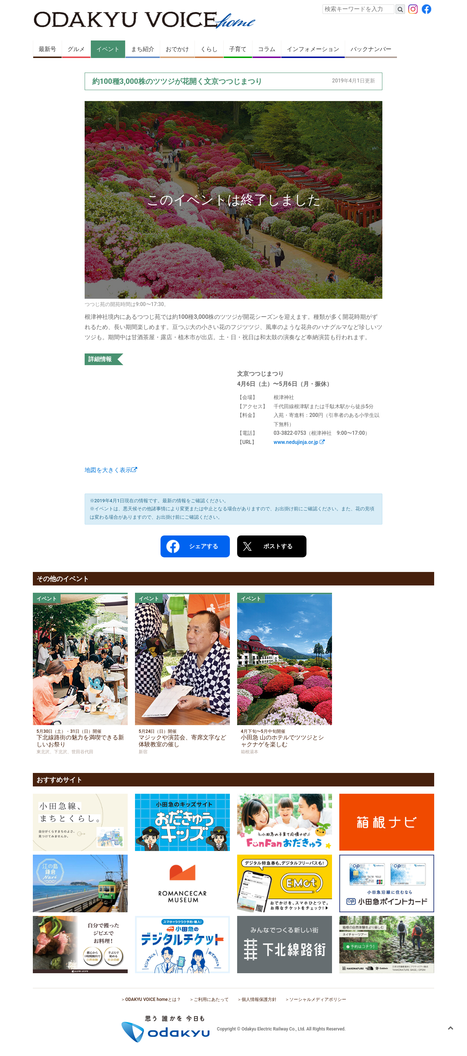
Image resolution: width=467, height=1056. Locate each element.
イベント (108, 49)
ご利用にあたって (211, 999)
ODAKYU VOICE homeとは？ (153, 999)
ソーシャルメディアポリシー (317, 999)
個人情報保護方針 (259, 999)
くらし (209, 49)
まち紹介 (142, 49)
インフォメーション (313, 49)
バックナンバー (371, 49)
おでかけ (177, 49)
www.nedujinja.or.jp (299, 442)
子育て (238, 49)
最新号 (47, 49)
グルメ (76, 49)
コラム (266, 49)
